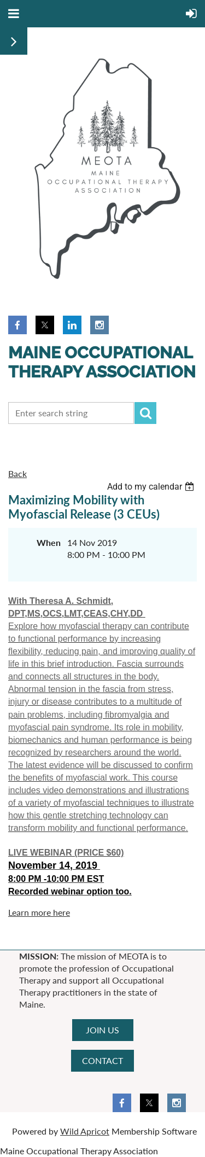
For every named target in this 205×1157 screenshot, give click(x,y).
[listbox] (152, 486)
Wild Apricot (84, 1131)
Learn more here (39, 912)
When (49, 542)
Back (17, 473)
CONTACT (102, 1060)
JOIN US (102, 1030)
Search (145, 413)
